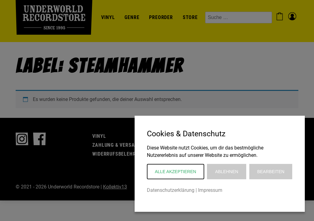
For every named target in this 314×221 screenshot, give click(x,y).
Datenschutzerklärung (170, 190)
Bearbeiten (271, 171)
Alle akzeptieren (175, 171)
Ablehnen (226, 171)
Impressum (210, 190)
